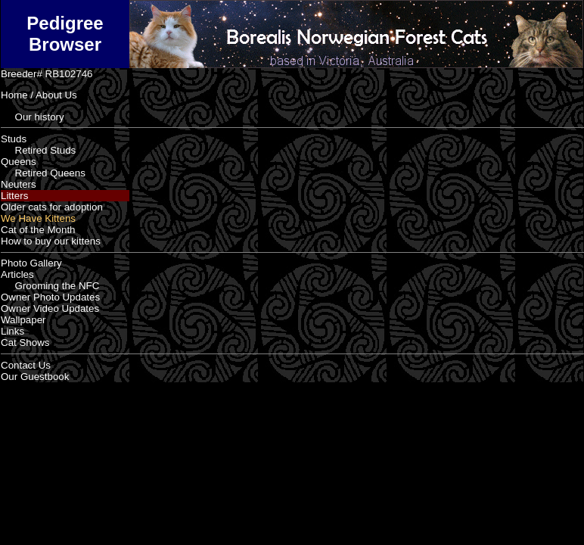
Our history (32, 117)
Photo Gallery (31, 263)
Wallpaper (23, 319)
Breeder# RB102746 (47, 73)
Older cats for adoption (52, 207)
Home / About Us (39, 95)
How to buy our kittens (51, 241)
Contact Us (26, 365)
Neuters (18, 184)
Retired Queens (43, 173)
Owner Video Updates (50, 308)
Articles (17, 274)
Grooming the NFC (50, 285)
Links (12, 331)
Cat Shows (25, 342)
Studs (13, 139)
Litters (14, 195)
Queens (18, 161)
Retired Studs (38, 150)
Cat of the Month (38, 229)
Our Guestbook (35, 376)
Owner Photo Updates (50, 297)
